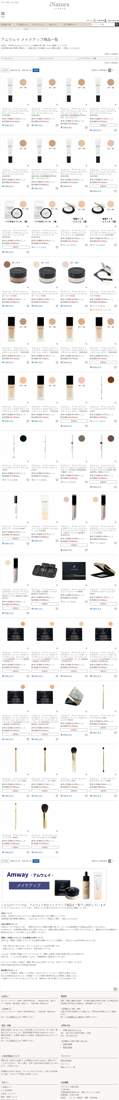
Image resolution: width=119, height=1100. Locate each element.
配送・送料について (9, 1097)
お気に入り (22, 24)
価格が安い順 (15, 70)
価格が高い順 (27, 70)
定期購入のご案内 (75, 1017)
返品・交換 (6, 1025)
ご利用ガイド (70, 24)
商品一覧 (6, 24)
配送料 (64, 996)
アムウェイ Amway (22, 29)
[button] (116, 70)
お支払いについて (8, 1093)
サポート (5, 1082)
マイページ (38, 24)
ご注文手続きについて (11, 1056)
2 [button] (112, 70)
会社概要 (64, 1082)
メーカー (10, 29)
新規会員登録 (66, 1061)
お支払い (5, 996)
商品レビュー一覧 (68, 1067)
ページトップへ (115, 989)
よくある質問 (6, 1090)
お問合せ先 (65, 1025)
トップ (3, 29)
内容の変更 (67, 1044)
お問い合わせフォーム (72, 1030)
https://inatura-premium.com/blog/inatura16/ (18, 965)
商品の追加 (67, 1047)
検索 (117, 24)
